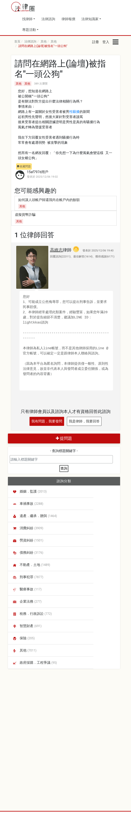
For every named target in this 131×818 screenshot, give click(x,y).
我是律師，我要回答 (84, 421)
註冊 (95, 42)
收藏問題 (24, 166)
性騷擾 (74, 112)
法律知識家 (90, 19)
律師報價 (68, 19)
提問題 (64, 438)
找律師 (27, 19)
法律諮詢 (48, 19)
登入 (105, 42)
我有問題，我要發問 (46, 421)
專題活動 (29, 30)
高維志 (56, 250)
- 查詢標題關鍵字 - (64, 451)
